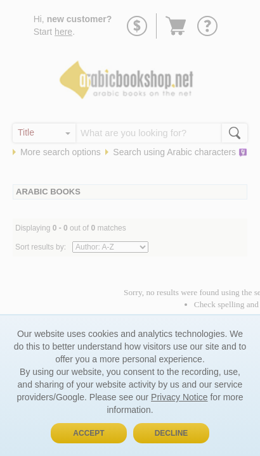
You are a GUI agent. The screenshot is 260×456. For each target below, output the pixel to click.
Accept (88, 433)
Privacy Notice (179, 397)
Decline (171, 433)
